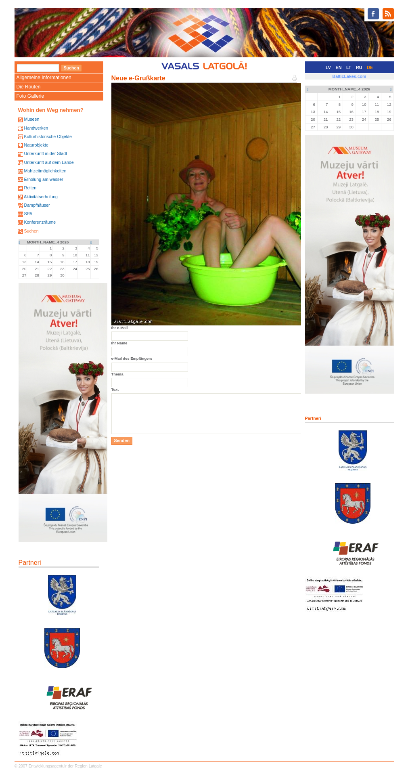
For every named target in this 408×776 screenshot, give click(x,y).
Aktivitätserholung (41, 196)
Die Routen (29, 87)
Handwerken (36, 128)
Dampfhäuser (37, 205)
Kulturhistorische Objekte (47, 136)
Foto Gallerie (30, 96)
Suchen (31, 231)
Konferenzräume (40, 222)
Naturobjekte (36, 145)
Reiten (30, 187)
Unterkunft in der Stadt (45, 153)
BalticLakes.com (349, 76)
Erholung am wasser (43, 179)
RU (359, 67)
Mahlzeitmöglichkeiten (45, 170)
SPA (28, 213)
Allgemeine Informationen (44, 77)
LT (348, 67)
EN (339, 67)
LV (328, 67)
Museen (31, 119)
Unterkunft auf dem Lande (48, 162)
